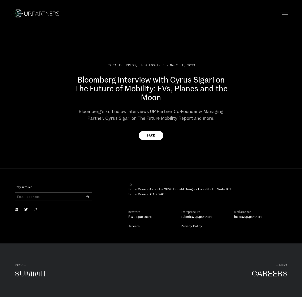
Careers (134, 226)
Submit (88, 196)
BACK (151, 135)
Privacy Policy (191, 226)
